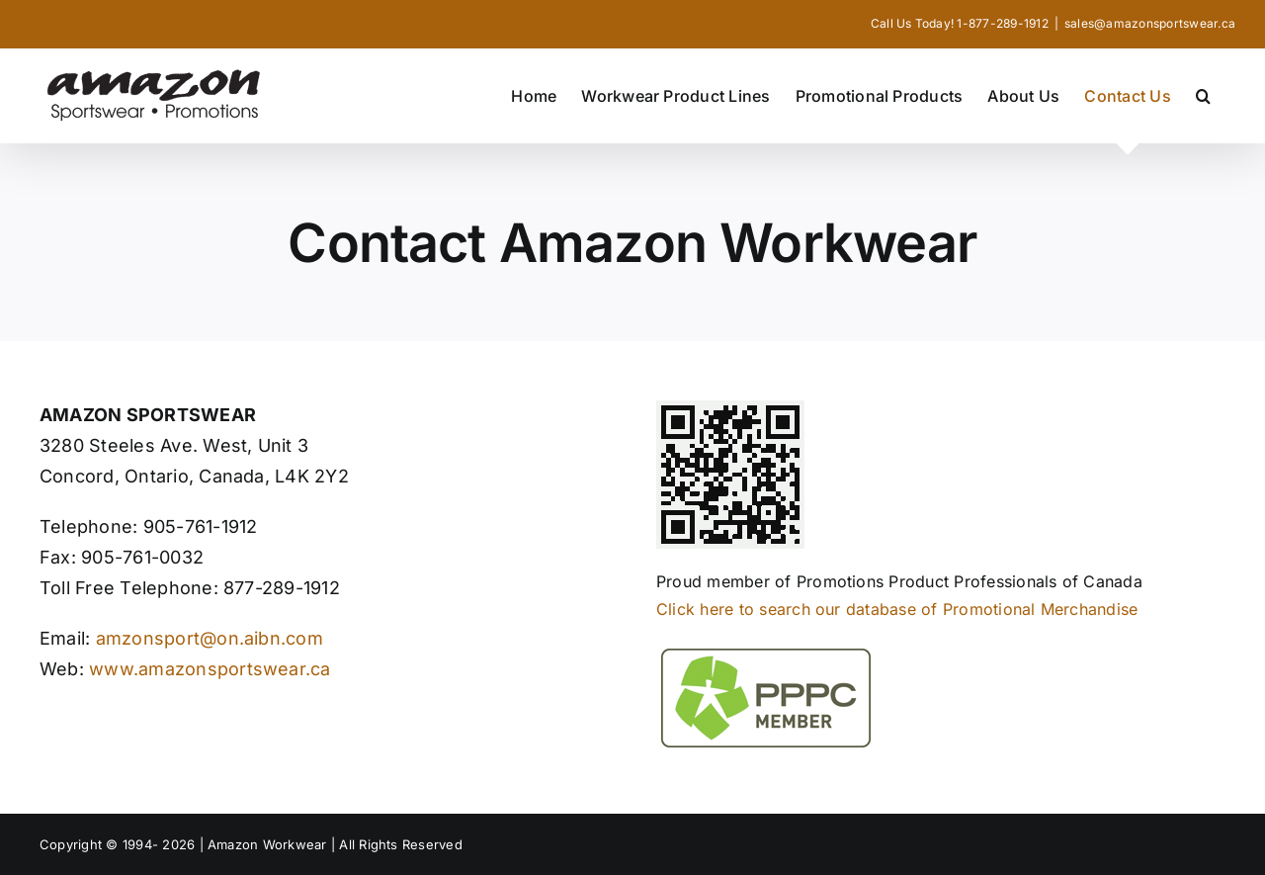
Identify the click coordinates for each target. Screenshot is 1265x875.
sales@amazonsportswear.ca (1149, 23)
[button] (1203, 95)
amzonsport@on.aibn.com (209, 638)
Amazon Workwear (269, 844)
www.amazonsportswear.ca (207, 668)
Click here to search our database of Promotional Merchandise (897, 609)
